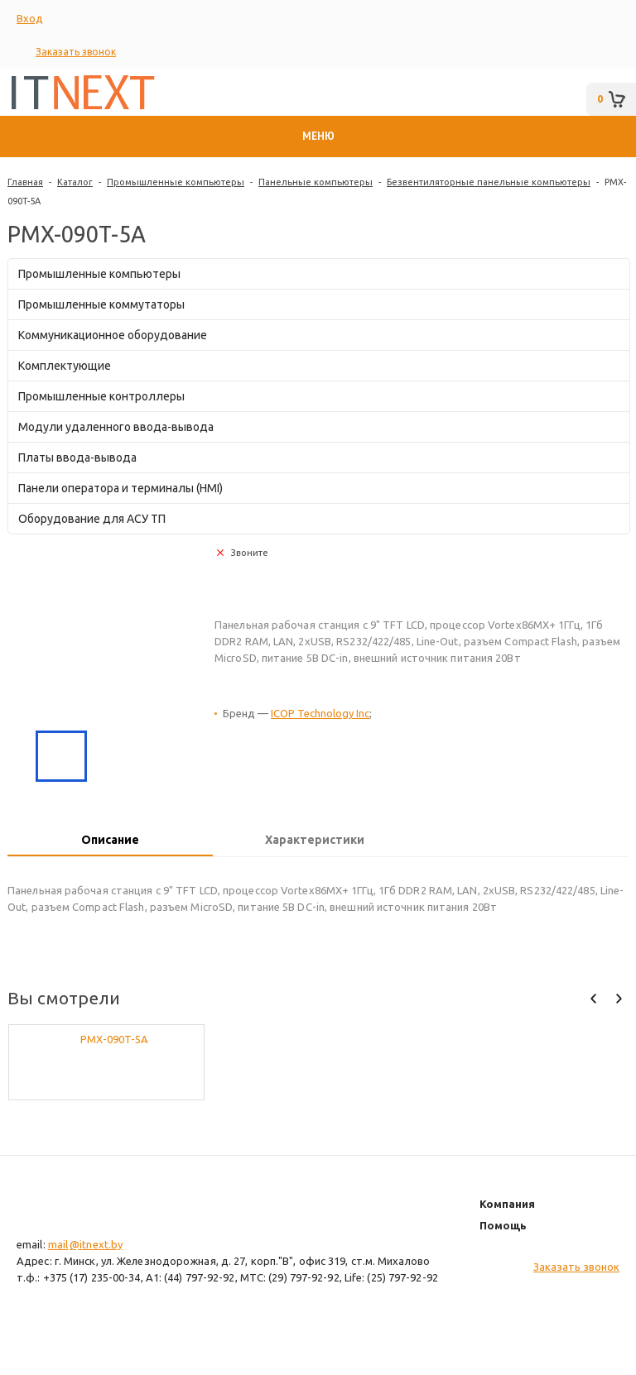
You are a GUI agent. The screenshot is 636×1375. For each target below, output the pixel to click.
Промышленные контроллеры (101, 396)
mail (58, 1244)
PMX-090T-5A (114, 1039)
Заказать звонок (76, 51)
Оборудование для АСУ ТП (92, 518)
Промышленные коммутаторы (101, 304)
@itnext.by (96, 1244)
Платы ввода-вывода (77, 457)
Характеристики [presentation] (314, 839)
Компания (507, 1204)
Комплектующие (64, 365)
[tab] (110, 841)
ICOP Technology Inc (320, 713)
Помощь (503, 1225)
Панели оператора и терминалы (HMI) (120, 488)
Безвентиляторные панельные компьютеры (488, 182)
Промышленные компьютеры (175, 182)
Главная (25, 182)
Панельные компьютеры (315, 182)
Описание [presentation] (110, 839)
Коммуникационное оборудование (112, 335)
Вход (30, 18)
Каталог (75, 182)
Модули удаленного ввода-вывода (116, 427)
